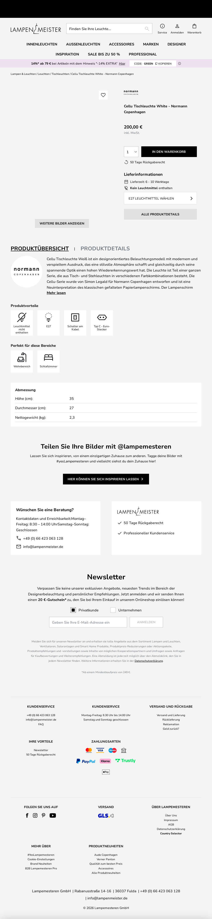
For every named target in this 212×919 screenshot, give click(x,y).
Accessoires (105, 868)
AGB (171, 824)
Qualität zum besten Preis (105, 863)
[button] (22, 140)
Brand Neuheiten (41, 863)
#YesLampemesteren (41, 854)
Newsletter (41, 750)
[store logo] (36, 18)
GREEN (153, 53)
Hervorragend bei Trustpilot (48, 4)
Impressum (171, 820)
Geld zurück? (171, 728)
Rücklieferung (171, 719)
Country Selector (171, 833)
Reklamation (171, 724)
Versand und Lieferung (171, 715)
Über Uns (171, 815)
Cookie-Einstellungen (41, 859)
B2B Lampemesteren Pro (41, 868)
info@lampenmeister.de (43, 530)
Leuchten (44, 63)
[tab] (43, 232)
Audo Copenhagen (105, 854)
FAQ (41, 724)
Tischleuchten (60, 63)
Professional (143, 43)
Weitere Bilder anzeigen (62, 159)
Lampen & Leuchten (23, 63)
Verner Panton (106, 859)
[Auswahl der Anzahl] (131, 141)
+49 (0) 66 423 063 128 (43, 521)
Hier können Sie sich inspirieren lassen (103, 462)
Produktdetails (105, 232)
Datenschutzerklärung (149, 660)
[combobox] (109, 18)
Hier (122, 53)
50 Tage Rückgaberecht (41, 754)
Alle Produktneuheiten (106, 872)
